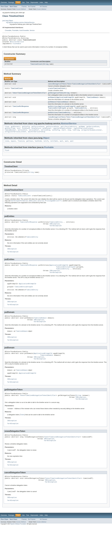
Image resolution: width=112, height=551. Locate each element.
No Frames (31, 6)
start (63, 135)
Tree (27, 2)
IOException (54, 232)
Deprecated (34, 2)
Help (46, 2)
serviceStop (45, 135)
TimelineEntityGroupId (57, 112)
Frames (24, 6)
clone (7, 146)
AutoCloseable (24, 30)
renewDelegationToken (56, 121)
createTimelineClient (56, 91)
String (45, 66)
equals (13, 146)
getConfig (26, 131)
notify (46, 146)
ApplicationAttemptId (65, 100)
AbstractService (17, 43)
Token (69, 86)
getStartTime (10, 133)
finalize (21, 146)
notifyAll (54, 146)
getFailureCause (37, 131)
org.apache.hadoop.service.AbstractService (20, 22)
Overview (4, 2)
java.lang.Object (7, 20)
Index (41, 2)
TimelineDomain (93, 100)
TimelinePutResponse (20, 110)
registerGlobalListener (62, 133)
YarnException (55, 234)
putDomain (52, 100)
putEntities (52, 110)
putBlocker (47, 133)
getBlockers (15, 131)
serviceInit (22, 135)
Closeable (8, 30)
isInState (26, 133)
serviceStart (34, 135)
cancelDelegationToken (57, 86)
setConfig (56, 135)
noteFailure (36, 133)
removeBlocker (10, 135)
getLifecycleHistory (69, 131)
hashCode (38, 146)
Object (46, 143)
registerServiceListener (83, 133)
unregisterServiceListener (15, 137)
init (18, 133)
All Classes (43, 6)
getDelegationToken (55, 96)
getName (82, 131)
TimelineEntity (81, 112)
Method (23, 9)
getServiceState (92, 131)
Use (23, 2)
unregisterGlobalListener (91, 135)
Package (11, 2)
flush (7, 156)
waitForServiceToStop (36, 137)
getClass (29, 146)
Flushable (15, 30)
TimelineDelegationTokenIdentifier (86, 86)
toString (76, 135)
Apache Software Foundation (18, 547)
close (7, 131)
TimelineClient (36, 66)
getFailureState (52, 131)
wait (61, 146)
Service (32, 30)
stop (69, 135)
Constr (18, 9)
